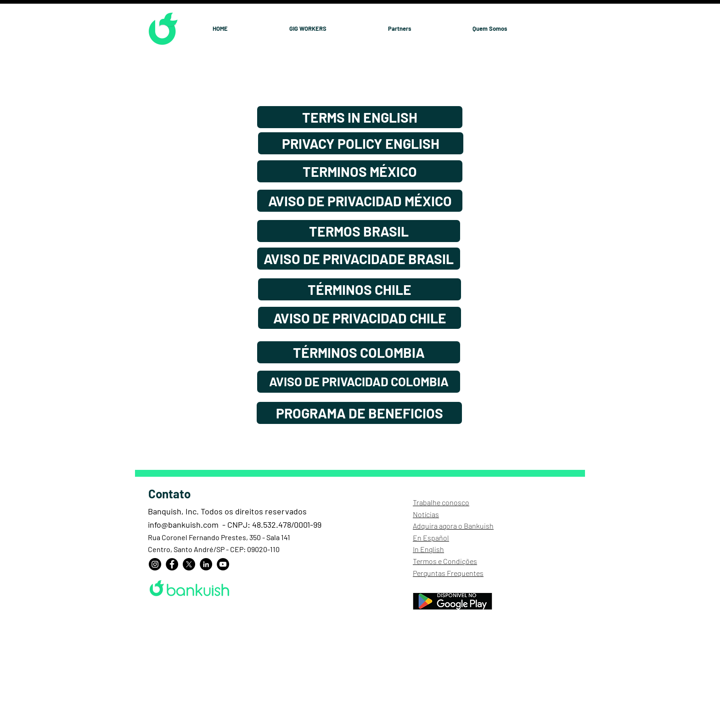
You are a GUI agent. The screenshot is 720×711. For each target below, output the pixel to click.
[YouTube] (223, 564)
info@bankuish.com (183, 524)
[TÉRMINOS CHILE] (359, 289)
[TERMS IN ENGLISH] (359, 117)
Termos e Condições (445, 561)
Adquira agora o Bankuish (453, 525)
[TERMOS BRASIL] (358, 231)
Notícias (426, 514)
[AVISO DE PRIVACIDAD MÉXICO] (359, 201)
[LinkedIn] (206, 564)
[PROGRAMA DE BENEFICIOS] (359, 413)
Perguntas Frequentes (448, 573)
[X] (189, 564)
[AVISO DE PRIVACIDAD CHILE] (359, 318)
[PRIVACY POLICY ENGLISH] (360, 143)
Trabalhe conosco (441, 502)
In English (428, 549)
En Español (431, 537)
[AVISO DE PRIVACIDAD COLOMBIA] (358, 382)
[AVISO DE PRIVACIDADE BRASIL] (358, 259)
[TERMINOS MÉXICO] (359, 171)
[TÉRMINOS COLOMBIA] (358, 352)
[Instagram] (155, 564)
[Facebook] (172, 564)
